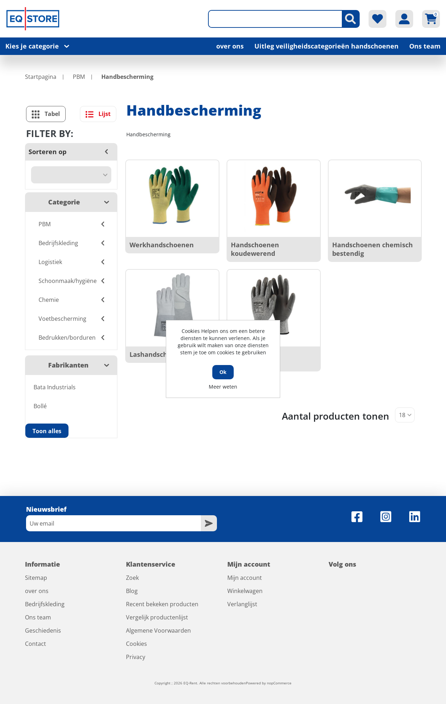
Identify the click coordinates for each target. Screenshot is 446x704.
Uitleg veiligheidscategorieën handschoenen (326, 46)
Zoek (132, 578)
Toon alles (46, 431)
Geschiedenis (43, 630)
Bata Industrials (55, 387)
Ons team (425, 46)
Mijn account (244, 578)
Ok (223, 372)
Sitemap (36, 578)
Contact (35, 644)
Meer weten (223, 386)
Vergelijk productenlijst (157, 617)
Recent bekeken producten (162, 604)
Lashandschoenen (159, 354)
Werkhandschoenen (162, 244)
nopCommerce (279, 682)
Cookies (136, 644)
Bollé (40, 406)
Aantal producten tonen (335, 416)
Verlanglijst (242, 604)
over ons (230, 46)
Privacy (135, 657)
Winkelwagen (245, 591)
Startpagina (40, 77)
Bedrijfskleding (45, 604)
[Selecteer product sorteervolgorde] (71, 174)
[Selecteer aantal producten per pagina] (405, 414)
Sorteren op (47, 151)
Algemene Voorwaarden (158, 630)
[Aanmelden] (113, 523)
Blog (132, 591)
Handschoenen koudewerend (255, 249)
